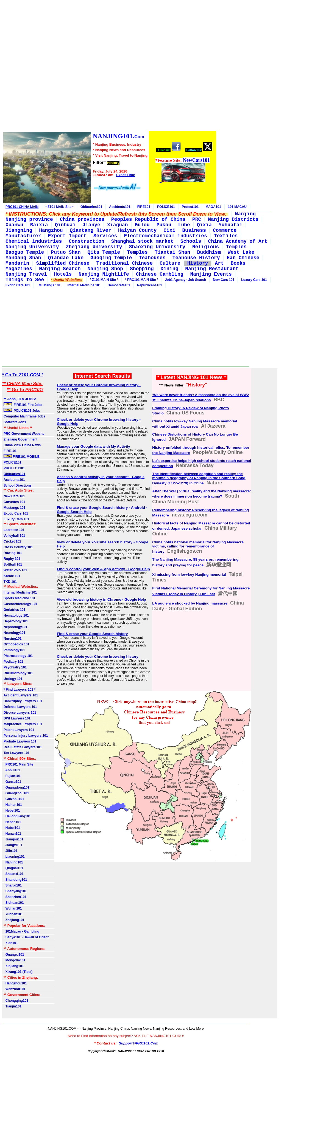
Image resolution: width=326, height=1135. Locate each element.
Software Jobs (15, 422)
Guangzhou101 (16, 793)
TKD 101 (10, 582)
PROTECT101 (14, 468)
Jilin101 (11, 851)
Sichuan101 (14, 903)
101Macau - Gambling (21, 931)
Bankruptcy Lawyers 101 (23, 701)
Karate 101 (12, 576)
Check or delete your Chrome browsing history (97, 656)
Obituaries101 (91, 207)
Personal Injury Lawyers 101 (26, 736)
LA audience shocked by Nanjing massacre (189, 603)
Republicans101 (149, 285)
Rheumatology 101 (18, 673)
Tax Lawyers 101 (17, 753)
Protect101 (190, 207)
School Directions (18, 485)
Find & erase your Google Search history (92, 634)
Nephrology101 (15, 627)
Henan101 (12, 822)
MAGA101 (213, 207)
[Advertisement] (109, 66)
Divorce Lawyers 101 (20, 713)
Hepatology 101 (16, 621)
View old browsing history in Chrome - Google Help (101, 599)
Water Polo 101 (15, 570)
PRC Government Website (24, 434)
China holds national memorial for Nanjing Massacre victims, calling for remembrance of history (198, 547)
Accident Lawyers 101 (21, 695)
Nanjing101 (13, 862)
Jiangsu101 (13, 839)
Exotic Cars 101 (17, 285)
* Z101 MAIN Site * (59, 207)
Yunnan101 (13, 914)
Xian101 (11, 943)
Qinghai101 (13, 868)
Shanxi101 (13, 885)
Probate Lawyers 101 (20, 741)
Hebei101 (12, 810)
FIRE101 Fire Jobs (23, 404)
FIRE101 (143, 207)
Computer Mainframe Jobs (24, 416)
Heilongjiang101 (17, 816)
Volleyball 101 (14, 536)
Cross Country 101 (18, 547)
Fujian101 (12, 776)
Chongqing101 (16, 1001)
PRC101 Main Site (18, 764)
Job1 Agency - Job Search (185, 280)
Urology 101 (13, 679)
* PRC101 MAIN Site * (141, 280)
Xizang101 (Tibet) (18, 972)
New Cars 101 (223, 280)
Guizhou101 (14, 799)
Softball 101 (13, 564)
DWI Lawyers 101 (17, 718)
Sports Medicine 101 (19, 598)
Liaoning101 (14, 857)
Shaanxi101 (14, 874)
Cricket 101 (12, 541)
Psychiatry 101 (15, 667)
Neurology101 (14, 633)
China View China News (22, 445)
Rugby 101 (12, 559)
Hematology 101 (16, 615)
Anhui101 (12, 770)
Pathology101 (14, 650)
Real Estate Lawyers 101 (23, 747)
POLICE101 (166, 207)
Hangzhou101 (15, 983)
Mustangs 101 (48, 285)
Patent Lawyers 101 (19, 730)
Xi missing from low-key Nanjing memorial (189, 574)
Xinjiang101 (14, 966)
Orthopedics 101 (16, 644)
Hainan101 (13, 805)
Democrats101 (119, 285)
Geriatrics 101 (14, 610)
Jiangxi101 (13, 845)
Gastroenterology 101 (20, 604)
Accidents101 (119, 207)
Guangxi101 (14, 954)
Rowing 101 (13, 553)
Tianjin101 (12, 1006)
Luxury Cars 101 (254, 280)
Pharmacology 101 (18, 656)
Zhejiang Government (20, 439)
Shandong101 (15, 880)
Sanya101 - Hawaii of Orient (26, 937)
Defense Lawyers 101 (20, 707)
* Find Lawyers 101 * (19, 689)
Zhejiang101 (14, 920)
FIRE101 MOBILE (22, 456)
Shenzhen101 (15, 897)
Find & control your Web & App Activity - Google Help (103, 569)
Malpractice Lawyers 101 (23, 724)
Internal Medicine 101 (84, 285)
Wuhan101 (13, 908)
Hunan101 (12, 833)
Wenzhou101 (15, 989)
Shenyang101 (15, 891)
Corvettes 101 (14, 502)
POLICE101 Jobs (22, 410)
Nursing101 (12, 638)
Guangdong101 (16, 787)
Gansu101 (12, 782)
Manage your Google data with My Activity (93, 446)
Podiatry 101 (13, 662)
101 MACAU (237, 207)
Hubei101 (12, 828)
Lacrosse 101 (14, 530)
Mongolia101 (14, 960)
